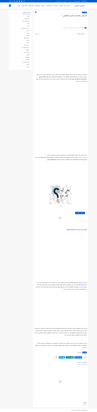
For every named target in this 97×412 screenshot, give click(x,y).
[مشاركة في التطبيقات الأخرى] (56, 357)
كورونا (27, 54)
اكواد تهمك (30, 5)
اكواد (28, 23)
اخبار (28, 16)
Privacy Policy (84, 1)
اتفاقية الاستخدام (76, 1)
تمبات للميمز (24, 5)
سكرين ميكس (79, 5)
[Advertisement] (73, 21)
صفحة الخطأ (59, 1)
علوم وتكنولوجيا (25, 47)
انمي (65, 5)
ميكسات (61, 5)
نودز (52, 328)
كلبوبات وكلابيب (78, 289)
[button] (78, 357)
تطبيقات (27, 35)
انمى (28, 25)
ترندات (68, 5)
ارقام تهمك (26, 18)
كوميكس (27, 57)
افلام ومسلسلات (25, 21)
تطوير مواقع (26, 37)
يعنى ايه (84, 12)
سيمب (81, 157)
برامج (19, 5)
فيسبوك (43, 5)
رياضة (28, 42)
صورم (77, 157)
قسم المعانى (79, 81)
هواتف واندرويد (26, 61)
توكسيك (72, 157)
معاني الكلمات (49, 5)
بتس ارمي (65, 289)
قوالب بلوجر (26, 52)
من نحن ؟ (70, 1)
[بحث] (10, 6)
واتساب (55, 5)
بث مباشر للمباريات (24, 28)
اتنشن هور (71, 289)
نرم (84, 157)
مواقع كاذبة (37, 5)
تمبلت (27, 40)
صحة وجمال (26, 45)
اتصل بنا (64, 1)
